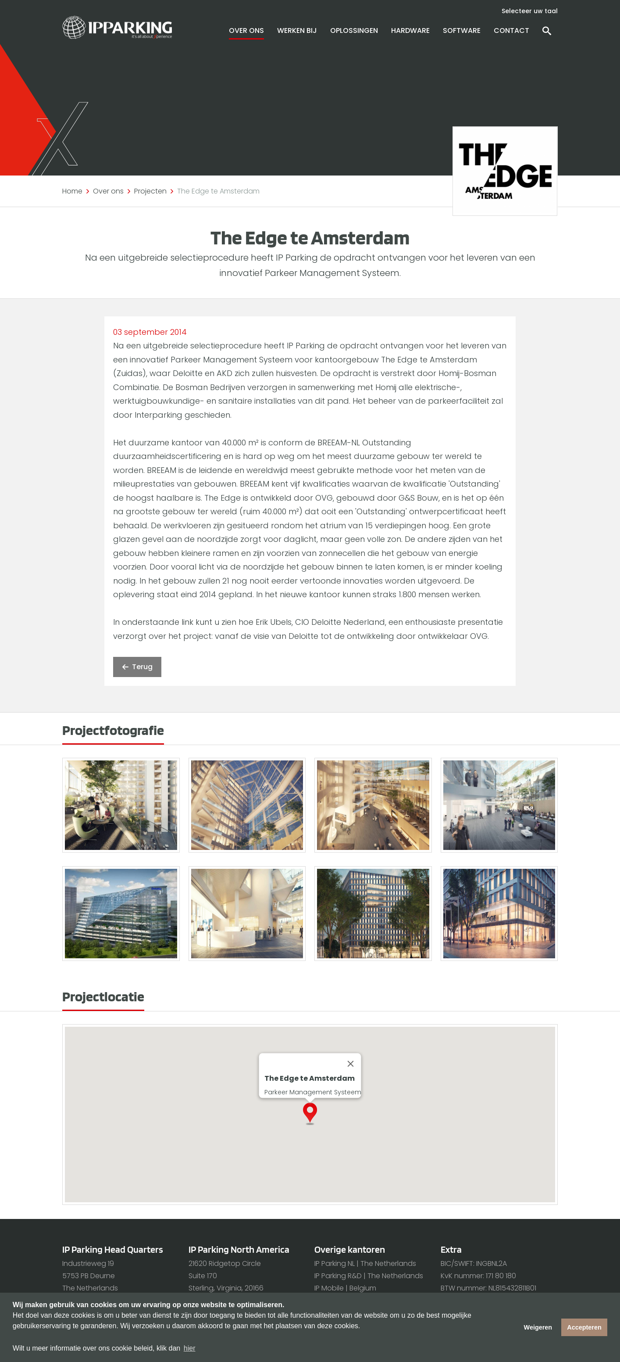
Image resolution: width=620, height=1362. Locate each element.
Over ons (246, 30)
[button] (317, 1125)
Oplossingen (354, 30)
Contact (511, 30)
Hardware (410, 30)
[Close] (350, 1064)
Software (462, 30)
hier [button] (190, 1348)
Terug (137, 667)
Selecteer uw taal (530, 11)
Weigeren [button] (538, 1327)
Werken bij (297, 30)
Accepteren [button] (584, 1327)
